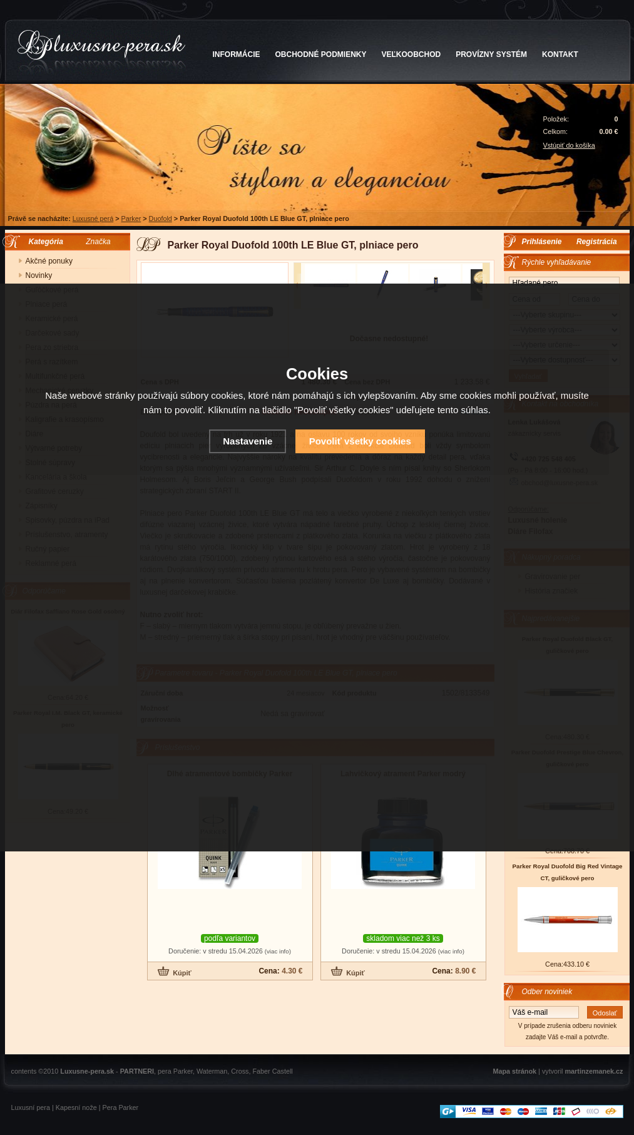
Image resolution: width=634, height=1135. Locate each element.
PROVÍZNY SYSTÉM (491, 54)
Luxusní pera (30, 1107)
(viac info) (278, 951)
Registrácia (596, 241)
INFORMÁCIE (236, 54)
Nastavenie (247, 441)
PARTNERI (137, 1071)
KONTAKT (560, 54)
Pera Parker (121, 1107)
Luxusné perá (93, 218)
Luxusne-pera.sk (87, 1071)
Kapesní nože (76, 1107)
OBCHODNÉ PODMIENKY (321, 54)
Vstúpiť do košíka (569, 145)
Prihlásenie (542, 241)
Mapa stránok (514, 1071)
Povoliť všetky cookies (360, 441)
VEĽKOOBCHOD (411, 54)
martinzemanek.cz (594, 1071)
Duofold (160, 218)
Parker (131, 218)
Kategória (43, 241)
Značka (98, 241)
